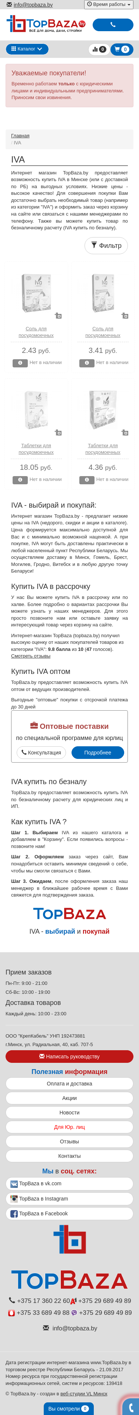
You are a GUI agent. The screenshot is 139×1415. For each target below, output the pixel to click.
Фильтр (106, 245)
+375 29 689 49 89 (100, 1300)
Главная (20, 135)
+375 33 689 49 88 (38, 1312)
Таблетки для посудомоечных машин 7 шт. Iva (102, 452)
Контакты (69, 1156)
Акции (69, 1098)
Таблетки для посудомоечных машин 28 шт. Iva (36, 452)
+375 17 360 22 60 (39, 1300)
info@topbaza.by (30, 5)
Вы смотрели (69, 1408)
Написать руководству (69, 1056)
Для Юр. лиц (69, 1127)
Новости (69, 1113)
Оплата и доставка (69, 1084)
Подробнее (97, 753)
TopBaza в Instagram (39, 1199)
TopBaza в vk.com (36, 1184)
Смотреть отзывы (30, 656)
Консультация (41, 753)
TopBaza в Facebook (39, 1214)
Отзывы (69, 1141)
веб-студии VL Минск (83, 1393)
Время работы (108, 4)
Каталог (23, 49)
